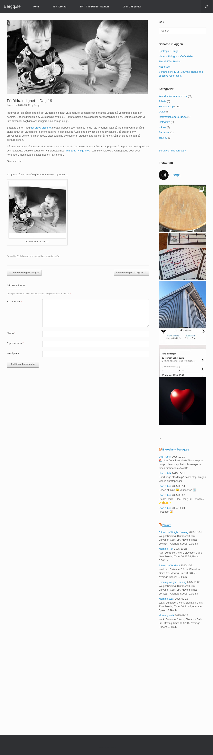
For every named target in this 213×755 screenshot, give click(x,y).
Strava (166, 525)
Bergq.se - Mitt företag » (172, 150)
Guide (162, 111)
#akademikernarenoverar (173, 96)
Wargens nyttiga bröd (78, 150)
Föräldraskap (22, 256)
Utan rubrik (165, 456)
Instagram (164, 122)
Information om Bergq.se (173, 116)
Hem (36, 6)
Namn (11, 333)
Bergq (37, 105)
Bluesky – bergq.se (175, 449)
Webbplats (13, 353)
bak (43, 256)
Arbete (162, 101)
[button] (206, 6)
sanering (50, 256)
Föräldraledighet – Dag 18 (24, 272)
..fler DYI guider (132, 6)
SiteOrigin (104, 747)
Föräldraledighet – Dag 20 (131, 272)
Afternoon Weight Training (173, 532)
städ (57, 256)
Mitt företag (60, 6)
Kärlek (162, 127)
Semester (164, 132)
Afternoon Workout (169, 565)
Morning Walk (166, 598)
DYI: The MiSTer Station (94, 6)
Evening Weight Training (172, 582)
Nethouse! (164, 66)
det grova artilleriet (41, 127)
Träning (163, 137)
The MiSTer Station (170, 61)
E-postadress (15, 343)
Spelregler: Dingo (168, 51)
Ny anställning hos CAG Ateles (176, 56)
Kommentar (14, 301)
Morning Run (166, 548)
